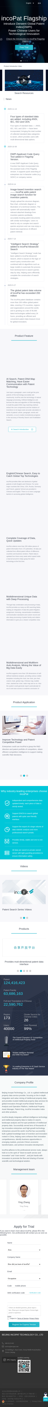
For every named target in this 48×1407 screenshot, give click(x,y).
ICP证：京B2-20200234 (27, 1396)
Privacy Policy (34, 1318)
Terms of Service (23, 1318)
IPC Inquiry (11, 1360)
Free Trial (24, 47)
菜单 (39, 3)
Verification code (35, 1293)
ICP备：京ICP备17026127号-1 (12, 1399)
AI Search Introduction (20, 429)
